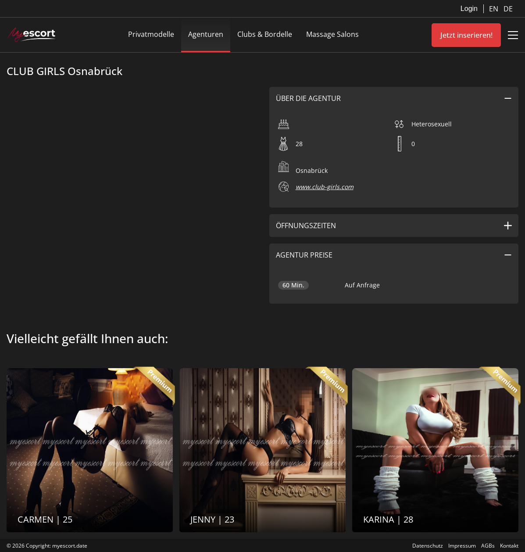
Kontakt (509, 545)
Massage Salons (332, 34)
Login (469, 8)
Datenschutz (427, 545)
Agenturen (205, 34)
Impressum (462, 545)
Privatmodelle (151, 34)
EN (494, 9)
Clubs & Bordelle (264, 34)
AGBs (488, 545)
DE (508, 9)
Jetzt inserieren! (466, 35)
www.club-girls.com (325, 187)
